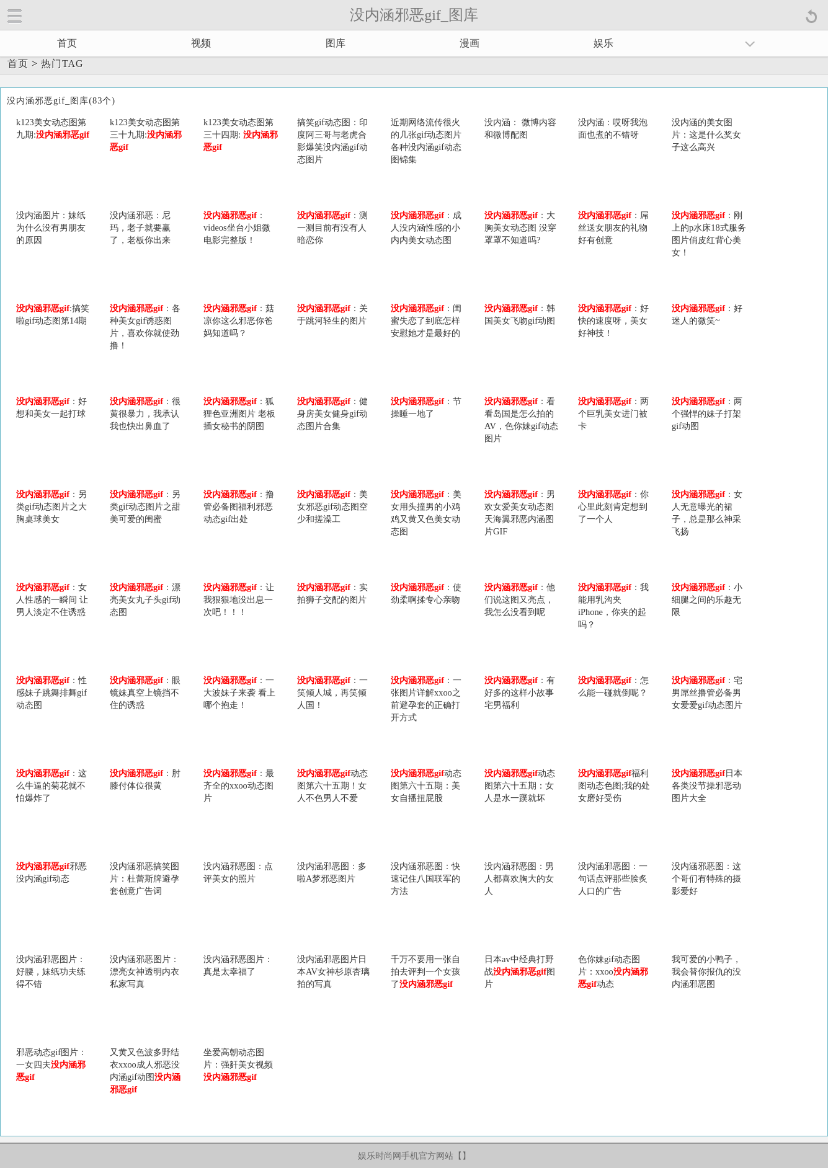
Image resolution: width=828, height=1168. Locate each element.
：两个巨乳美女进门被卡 (613, 413)
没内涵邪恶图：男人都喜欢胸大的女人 (519, 878)
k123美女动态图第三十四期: (240, 134)
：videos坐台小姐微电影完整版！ (236, 227)
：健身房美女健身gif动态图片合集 (332, 413)
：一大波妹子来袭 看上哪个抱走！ (239, 692)
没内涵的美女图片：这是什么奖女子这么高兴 (706, 134)
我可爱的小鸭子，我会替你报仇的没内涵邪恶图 (706, 971)
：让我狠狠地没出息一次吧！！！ (238, 599)
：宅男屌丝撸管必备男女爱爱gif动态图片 (707, 692)
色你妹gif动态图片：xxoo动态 (613, 971)
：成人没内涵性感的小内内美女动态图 (426, 227)
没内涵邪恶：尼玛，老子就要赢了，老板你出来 (140, 227)
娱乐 (603, 43)
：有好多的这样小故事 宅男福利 (519, 692)
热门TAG (62, 63)
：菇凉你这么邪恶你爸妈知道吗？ (238, 320)
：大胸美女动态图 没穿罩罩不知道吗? (520, 227)
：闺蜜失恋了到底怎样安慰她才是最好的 (426, 320)
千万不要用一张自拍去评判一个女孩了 (425, 971)
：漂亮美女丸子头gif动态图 (145, 599)
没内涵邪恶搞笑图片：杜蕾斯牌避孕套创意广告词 (144, 878)
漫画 (469, 43)
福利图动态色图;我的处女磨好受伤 (614, 785)
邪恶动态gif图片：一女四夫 (51, 1064)
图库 (335, 43)
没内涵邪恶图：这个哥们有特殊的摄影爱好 (706, 878)
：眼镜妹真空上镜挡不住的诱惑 (145, 692)
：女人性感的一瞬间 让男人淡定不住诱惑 (52, 599)
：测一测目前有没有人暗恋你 (332, 227)
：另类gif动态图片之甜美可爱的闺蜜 (145, 506)
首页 (67, 43)
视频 (201, 43)
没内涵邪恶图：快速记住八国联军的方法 (425, 878)
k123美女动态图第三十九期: (146, 134)
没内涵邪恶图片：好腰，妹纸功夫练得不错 (51, 971)
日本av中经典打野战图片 (519, 971)
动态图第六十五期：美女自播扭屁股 (426, 785)
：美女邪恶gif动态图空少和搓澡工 (332, 506)
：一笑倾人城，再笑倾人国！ (332, 692)
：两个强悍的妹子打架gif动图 (707, 413)
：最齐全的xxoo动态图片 (238, 785)
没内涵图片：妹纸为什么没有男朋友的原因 (51, 227)
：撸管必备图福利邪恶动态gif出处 (238, 506)
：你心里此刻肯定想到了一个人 (613, 506)
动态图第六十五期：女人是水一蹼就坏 (519, 785)
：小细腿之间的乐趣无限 (707, 599)
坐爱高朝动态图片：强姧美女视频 (238, 1064)
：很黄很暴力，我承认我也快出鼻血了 (145, 413)
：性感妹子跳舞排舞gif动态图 (51, 692)
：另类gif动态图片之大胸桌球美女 (51, 506)
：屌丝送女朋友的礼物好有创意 (613, 227)
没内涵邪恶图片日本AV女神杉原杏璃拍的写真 (333, 971)
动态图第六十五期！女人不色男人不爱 (332, 785)
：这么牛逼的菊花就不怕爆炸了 (51, 785)
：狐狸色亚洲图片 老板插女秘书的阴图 (239, 413)
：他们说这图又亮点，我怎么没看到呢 (519, 599)
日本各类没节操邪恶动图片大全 (707, 785)
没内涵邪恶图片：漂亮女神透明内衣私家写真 (144, 971)
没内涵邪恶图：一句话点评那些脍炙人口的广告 (613, 878)
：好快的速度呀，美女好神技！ (613, 320)
